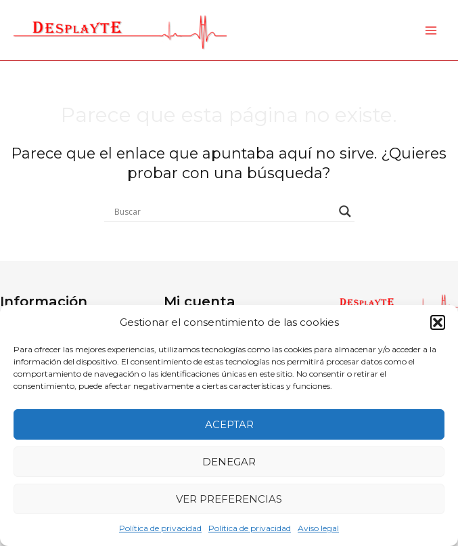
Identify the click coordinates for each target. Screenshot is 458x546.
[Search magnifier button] (345, 211)
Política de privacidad (160, 528)
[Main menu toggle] (430, 29)
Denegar (229, 461)
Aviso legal (318, 528)
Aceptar (229, 424)
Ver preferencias (229, 498)
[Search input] (223, 211)
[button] (437, 322)
